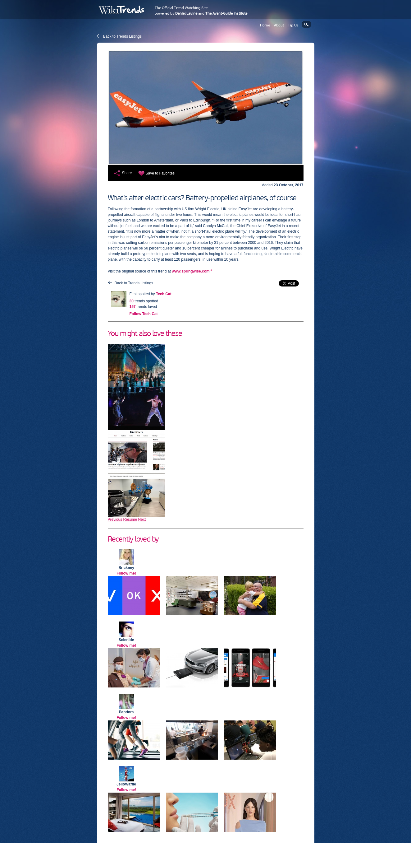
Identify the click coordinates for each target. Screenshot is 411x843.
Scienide (126, 640)
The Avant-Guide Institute (226, 13)
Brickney (126, 568)
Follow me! (126, 573)
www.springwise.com (191, 271)
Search (306, 24)
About (279, 25)
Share (127, 173)
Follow (144, 314)
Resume (130, 519)
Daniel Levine (186, 13)
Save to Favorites (160, 173)
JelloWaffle (126, 784)
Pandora (126, 712)
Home (265, 25)
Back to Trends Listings (122, 36)
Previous (115, 519)
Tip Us (293, 25)
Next (142, 519)
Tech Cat (163, 294)
